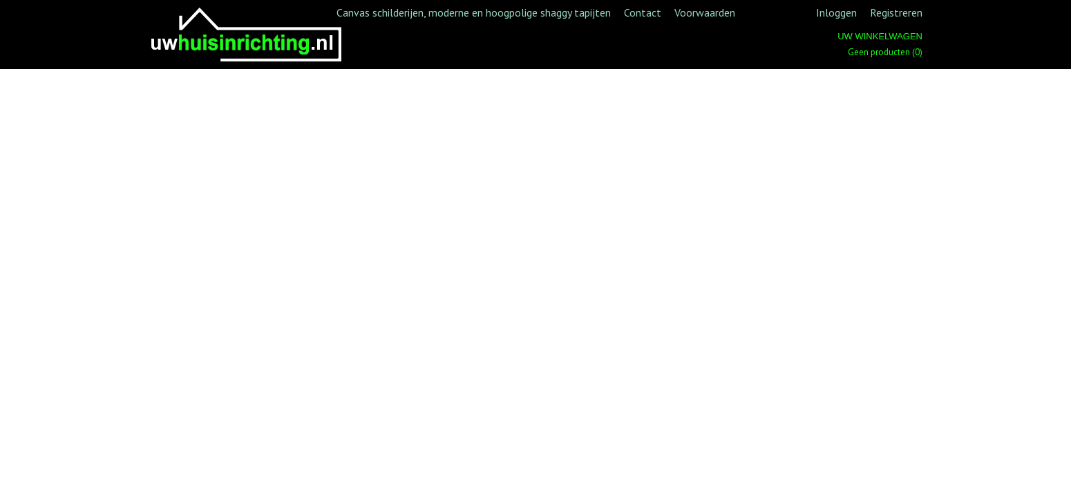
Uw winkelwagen (879, 36)
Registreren (896, 12)
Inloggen (836, 12)
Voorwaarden (704, 12)
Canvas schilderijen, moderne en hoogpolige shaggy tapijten (474, 12)
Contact (642, 12)
